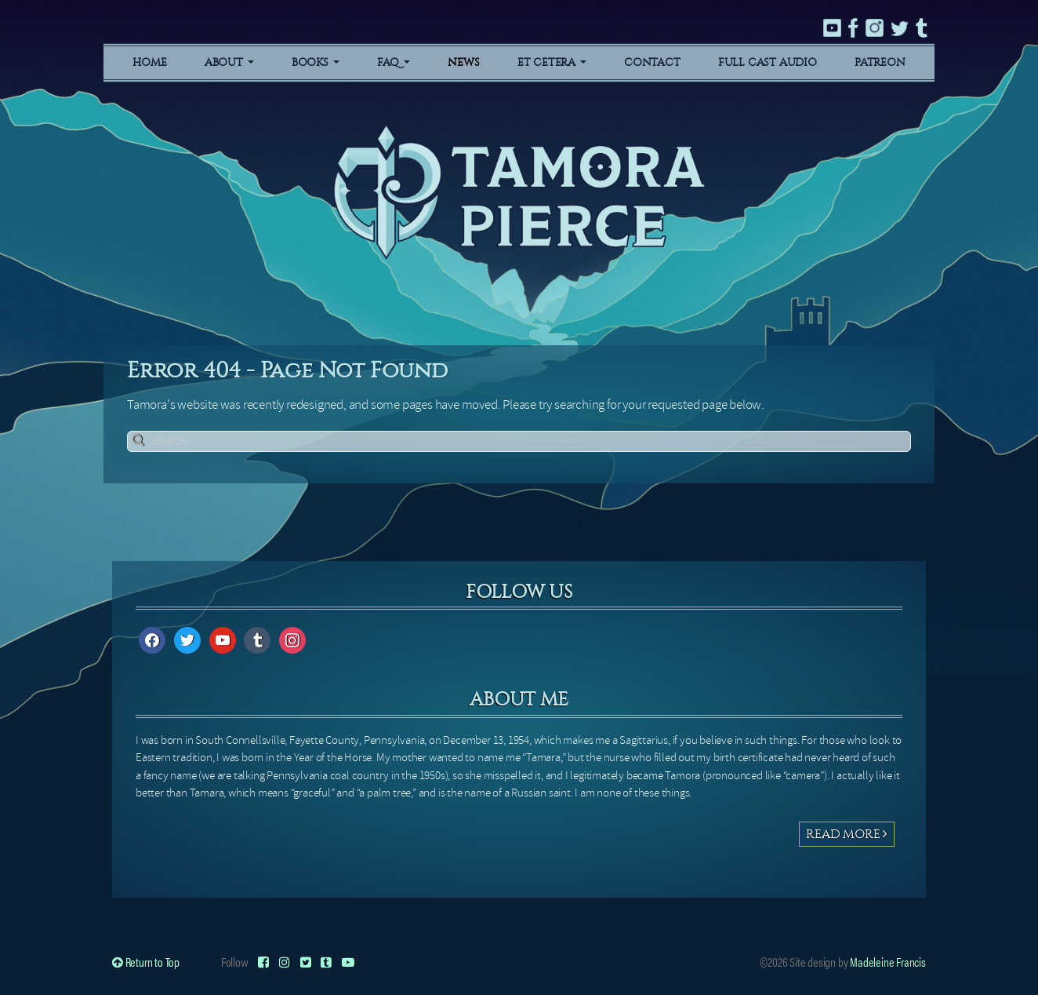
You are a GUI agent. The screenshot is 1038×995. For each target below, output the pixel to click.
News (463, 62)
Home (149, 62)
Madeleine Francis (888, 962)
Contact (652, 62)
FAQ (393, 62)
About (229, 62)
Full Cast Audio (767, 62)
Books (315, 62)
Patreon (880, 62)
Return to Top (146, 962)
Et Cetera (551, 62)
